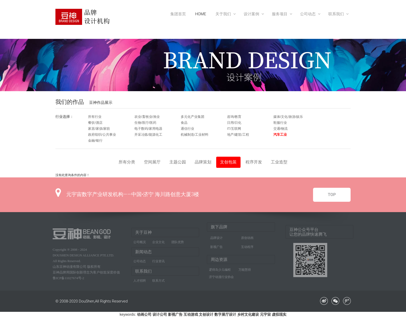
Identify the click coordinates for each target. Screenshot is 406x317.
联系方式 (158, 282)
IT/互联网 (234, 129)
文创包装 (228, 162)
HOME (200, 14)
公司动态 (309, 14)
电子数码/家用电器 (148, 129)
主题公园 (177, 162)
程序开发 (253, 162)
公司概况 (139, 243)
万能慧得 (244, 268)
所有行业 (95, 117)
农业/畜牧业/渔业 (147, 117)
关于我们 (225, 14)
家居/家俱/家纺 (99, 129)
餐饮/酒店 (95, 123)
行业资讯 (158, 262)
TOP (332, 194)
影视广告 (216, 245)
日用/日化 (234, 123)
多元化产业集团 (192, 117)
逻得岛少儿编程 (220, 268)
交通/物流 (280, 129)
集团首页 (178, 14)
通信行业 (187, 129)
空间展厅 (152, 162)
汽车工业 (280, 134)
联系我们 (338, 14)
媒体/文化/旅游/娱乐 (288, 117)
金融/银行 (95, 140)
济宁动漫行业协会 (221, 275)
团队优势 (177, 243)
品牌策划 (203, 162)
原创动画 (247, 236)
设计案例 (253, 14)
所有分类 (127, 162)
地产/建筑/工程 (238, 134)
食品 (184, 123)
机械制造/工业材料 (195, 134)
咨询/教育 (234, 117)
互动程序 (247, 245)
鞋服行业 (280, 123)
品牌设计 (216, 236)
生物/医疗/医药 (145, 123)
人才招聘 (139, 282)
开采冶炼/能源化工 (148, 134)
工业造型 (279, 162)
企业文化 (158, 243)
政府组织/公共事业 (102, 134)
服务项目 (281, 14)
